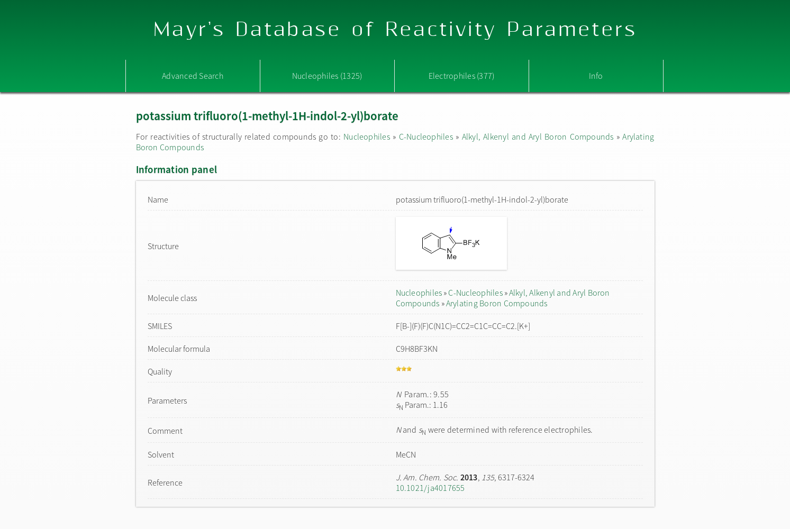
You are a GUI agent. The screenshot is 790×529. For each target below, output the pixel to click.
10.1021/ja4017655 (430, 487)
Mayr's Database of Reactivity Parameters (395, 30)
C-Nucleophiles (426, 136)
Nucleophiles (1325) (327, 75)
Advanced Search (192, 75)
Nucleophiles (366, 136)
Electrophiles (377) (462, 75)
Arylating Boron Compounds (497, 303)
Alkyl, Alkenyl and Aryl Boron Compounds (538, 136)
